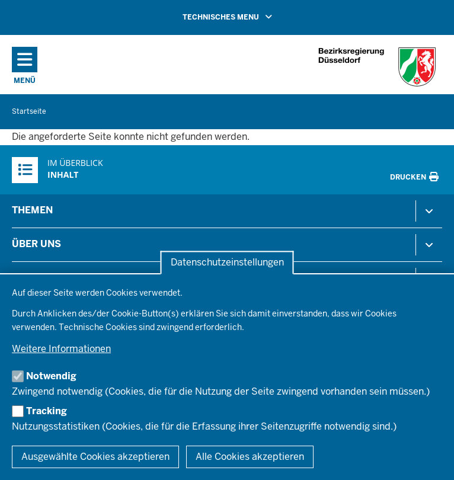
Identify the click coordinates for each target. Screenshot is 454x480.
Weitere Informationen (61, 349)
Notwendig (51, 376)
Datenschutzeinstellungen (227, 263)
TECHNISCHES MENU (244, 16)
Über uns (36, 244)
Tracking (46, 411)
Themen (32, 210)
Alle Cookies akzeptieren (250, 456)
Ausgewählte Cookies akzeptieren (95, 456)
